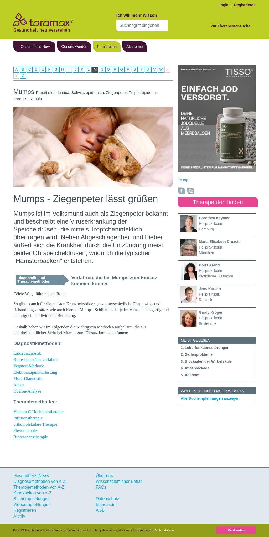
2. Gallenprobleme (197, 354)
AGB (100, 510)
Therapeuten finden (218, 202)
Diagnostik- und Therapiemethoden (33, 279)
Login (224, 5)
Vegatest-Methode (28, 366)
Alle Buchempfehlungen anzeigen (210, 398)
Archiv (19, 516)
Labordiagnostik (27, 353)
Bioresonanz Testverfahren (35, 359)
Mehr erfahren (183, 530)
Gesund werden (74, 46)
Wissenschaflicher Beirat (119, 481)
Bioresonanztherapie (30, 437)
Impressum (106, 504)
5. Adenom (190, 375)
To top (183, 180)
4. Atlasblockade (195, 368)
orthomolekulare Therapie (35, 424)
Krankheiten (107, 46)
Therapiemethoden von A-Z (38, 487)
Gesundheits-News (35, 46)
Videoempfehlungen (32, 504)
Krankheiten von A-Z (32, 493)
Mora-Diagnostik (27, 378)
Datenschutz (107, 499)
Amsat (18, 385)
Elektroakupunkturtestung (35, 372)
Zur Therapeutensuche (230, 26)
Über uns (104, 475)
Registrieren (245, 5)
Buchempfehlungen (31, 499)
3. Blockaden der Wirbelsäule (206, 361)
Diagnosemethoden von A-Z (39, 481)
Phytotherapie (25, 430)
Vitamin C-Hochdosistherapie (38, 411)
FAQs (101, 487)
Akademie (134, 46)
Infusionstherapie (28, 418)
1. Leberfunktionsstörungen (205, 348)
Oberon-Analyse (27, 391)
